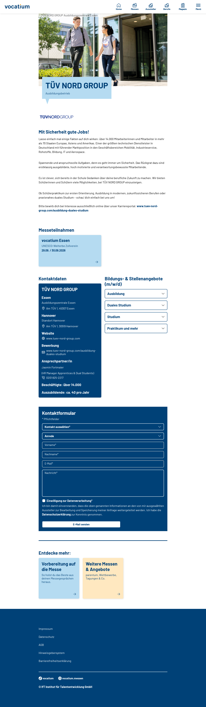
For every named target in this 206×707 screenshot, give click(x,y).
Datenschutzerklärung (56, 515)
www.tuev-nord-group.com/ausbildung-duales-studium (71, 352)
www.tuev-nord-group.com (64, 338)
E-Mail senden (81, 525)
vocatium (47, 678)
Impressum (46, 628)
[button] (136, 293)
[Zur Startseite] (18, 6)
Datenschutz (46, 636)
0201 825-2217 (53, 378)
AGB (41, 644)
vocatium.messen (72, 678)
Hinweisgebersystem (52, 652)
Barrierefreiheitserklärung (55, 661)
